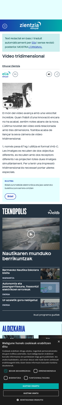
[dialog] (31, 372)
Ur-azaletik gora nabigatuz (20, 300)
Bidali (10, 196)
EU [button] (15, 74)
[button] (4, 25)
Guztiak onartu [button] (31, 386)
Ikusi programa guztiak (47, 314)
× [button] (59, 342)
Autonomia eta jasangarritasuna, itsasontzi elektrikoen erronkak (20, 286)
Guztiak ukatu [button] (31, 393)
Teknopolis (14, 211)
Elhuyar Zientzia (11, 66)
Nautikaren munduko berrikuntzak (26, 256)
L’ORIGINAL (35, 46)
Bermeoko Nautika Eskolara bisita (20, 271)
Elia (34, 42)
